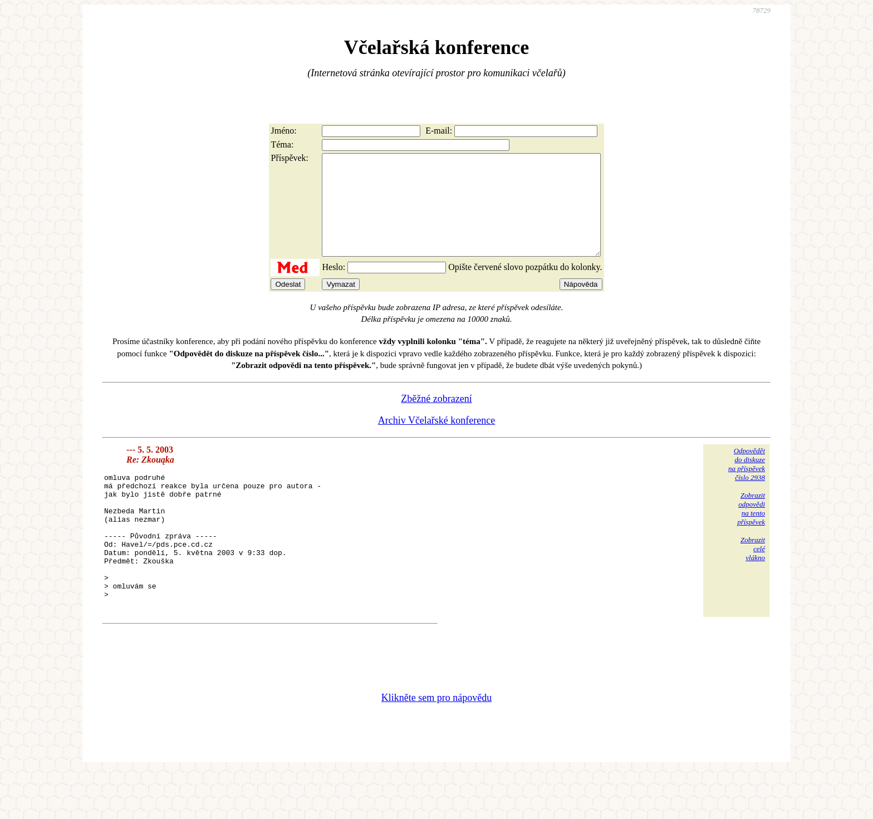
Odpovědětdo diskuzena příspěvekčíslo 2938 (746, 484)
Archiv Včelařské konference (437, 440)
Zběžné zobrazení (436, 418)
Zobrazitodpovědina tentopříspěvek (751, 528)
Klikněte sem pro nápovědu (436, 744)
